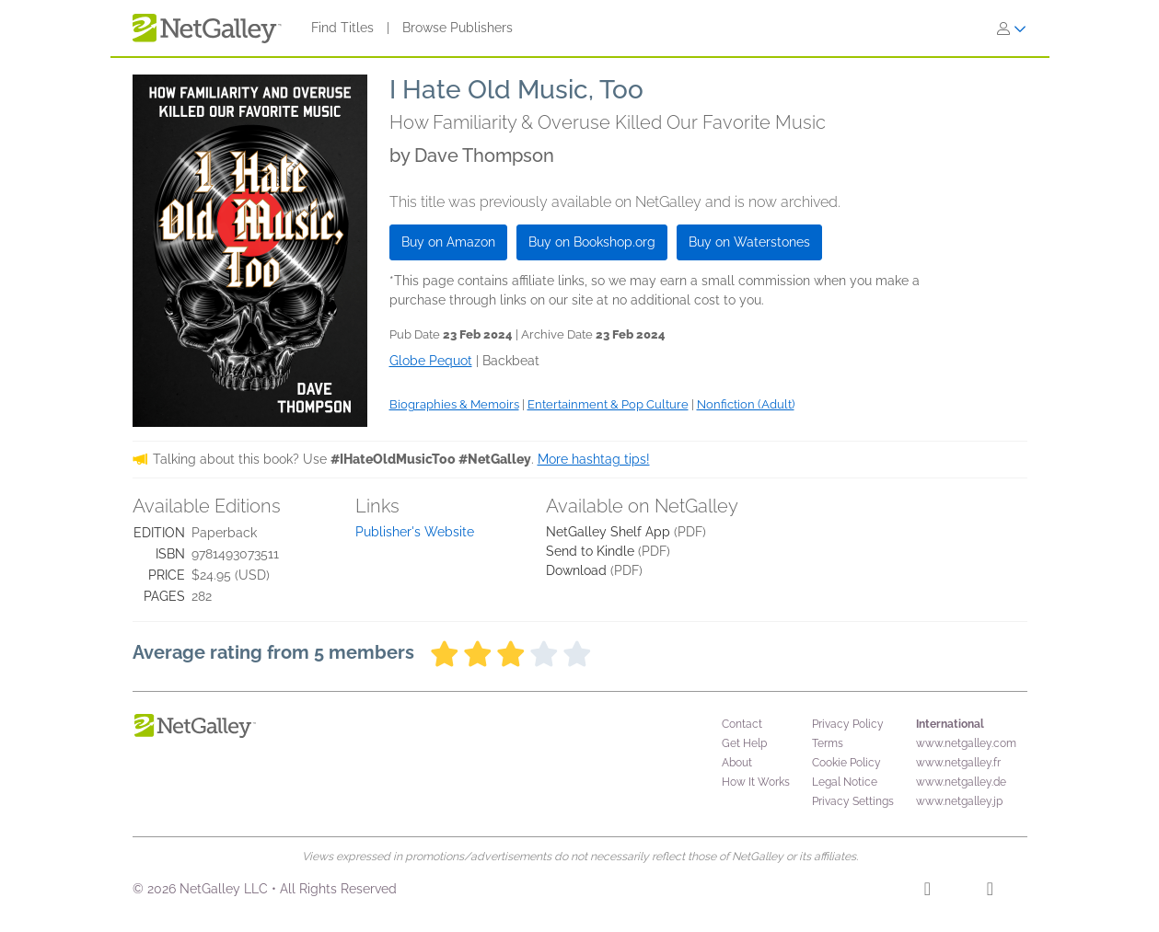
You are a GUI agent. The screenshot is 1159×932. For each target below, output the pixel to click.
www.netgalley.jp (959, 801)
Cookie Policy (846, 762)
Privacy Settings (853, 801)
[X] (990, 891)
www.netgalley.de (961, 782)
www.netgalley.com (966, 743)
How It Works (756, 782)
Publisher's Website (414, 531)
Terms (827, 743)
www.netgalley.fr (958, 762)
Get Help (744, 743)
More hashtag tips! (594, 459)
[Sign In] (1011, 28)
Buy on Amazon (448, 242)
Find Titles (342, 27)
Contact (742, 724)
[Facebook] (927, 891)
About (737, 762)
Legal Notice (844, 782)
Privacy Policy (848, 724)
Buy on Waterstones (749, 242)
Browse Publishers (457, 27)
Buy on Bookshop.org (591, 242)
